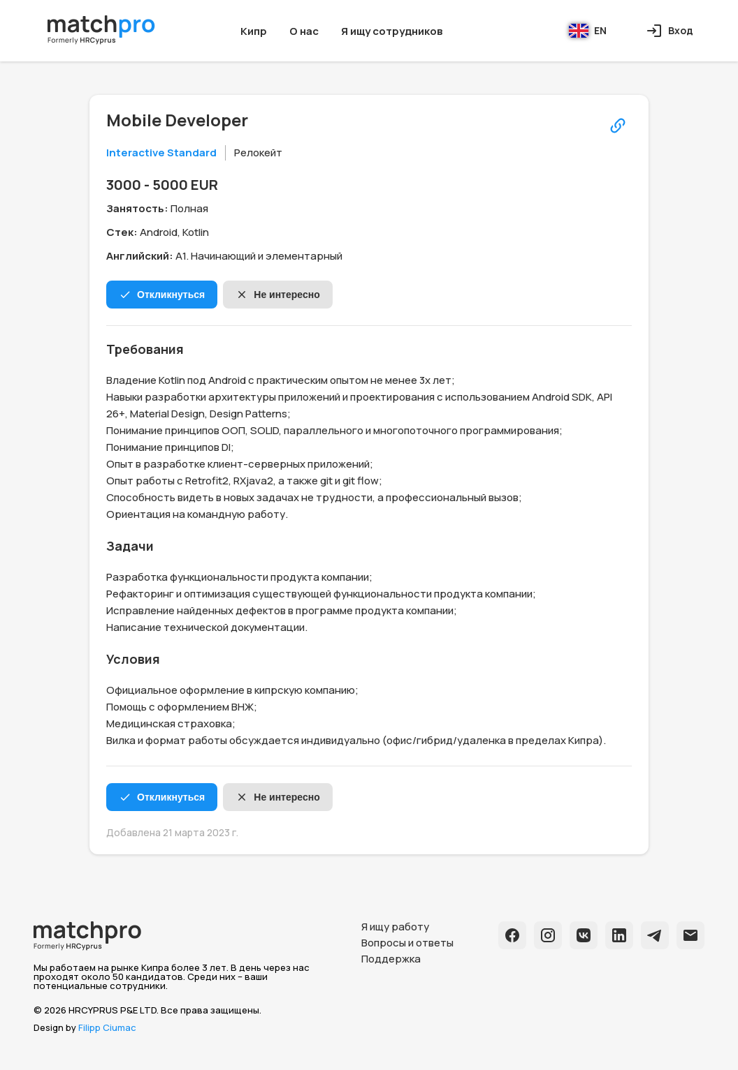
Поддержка (391, 958)
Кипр (253, 31)
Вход (669, 30)
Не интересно (277, 294)
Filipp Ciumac (107, 1027)
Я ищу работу (395, 926)
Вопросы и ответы (407, 942)
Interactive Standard (161, 152)
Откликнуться (162, 294)
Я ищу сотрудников (391, 31)
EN (588, 31)
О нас (304, 31)
